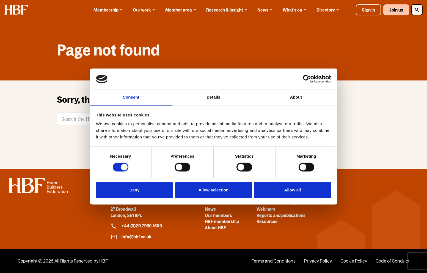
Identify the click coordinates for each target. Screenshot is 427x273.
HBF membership (222, 221)
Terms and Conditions (274, 261)
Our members (218, 215)
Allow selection (213, 190)
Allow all (292, 190)
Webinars (266, 209)
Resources (267, 221)
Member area (181, 10)
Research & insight (227, 10)
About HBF (215, 227)
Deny (135, 190)
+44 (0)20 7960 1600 (136, 226)
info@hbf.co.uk (131, 237)
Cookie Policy (353, 261)
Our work (145, 10)
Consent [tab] (131, 97)
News (265, 10)
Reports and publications (281, 215)
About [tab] (296, 97)
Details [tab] (214, 97)
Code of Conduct (392, 261)
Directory (328, 10)
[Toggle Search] (417, 9)
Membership (108, 10)
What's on (295, 10)
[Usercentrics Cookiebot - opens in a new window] (307, 79)
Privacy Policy (318, 261)
